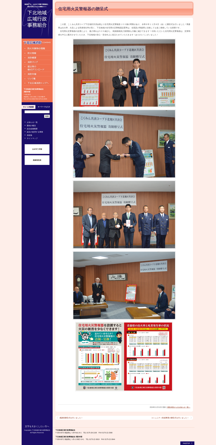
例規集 (29, 135)
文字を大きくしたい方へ (37, 426)
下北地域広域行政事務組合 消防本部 (68, 437)
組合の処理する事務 (35, 132)
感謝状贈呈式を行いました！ (71, 418)
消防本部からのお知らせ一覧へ (178, 407)
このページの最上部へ (187, 443)
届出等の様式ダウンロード (37, 68)
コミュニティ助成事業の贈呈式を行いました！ (170, 418)
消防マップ (37, 62)
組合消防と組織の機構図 (37, 57)
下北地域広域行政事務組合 (37, 19)
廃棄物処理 (37, 160)
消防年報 (37, 74)
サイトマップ (32, 138)
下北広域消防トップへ (37, 83)
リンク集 (37, 78)
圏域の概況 (31, 126)
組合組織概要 (32, 129)
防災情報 (37, 53)
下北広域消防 (37, 42)
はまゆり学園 (37, 149)
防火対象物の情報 (37, 48)
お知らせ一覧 (32, 122)
